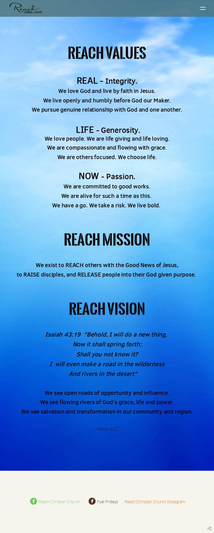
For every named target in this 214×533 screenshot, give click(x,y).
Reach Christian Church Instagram (155, 502)
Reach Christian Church (55, 502)
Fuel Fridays (103, 502)
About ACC (107, 429)
